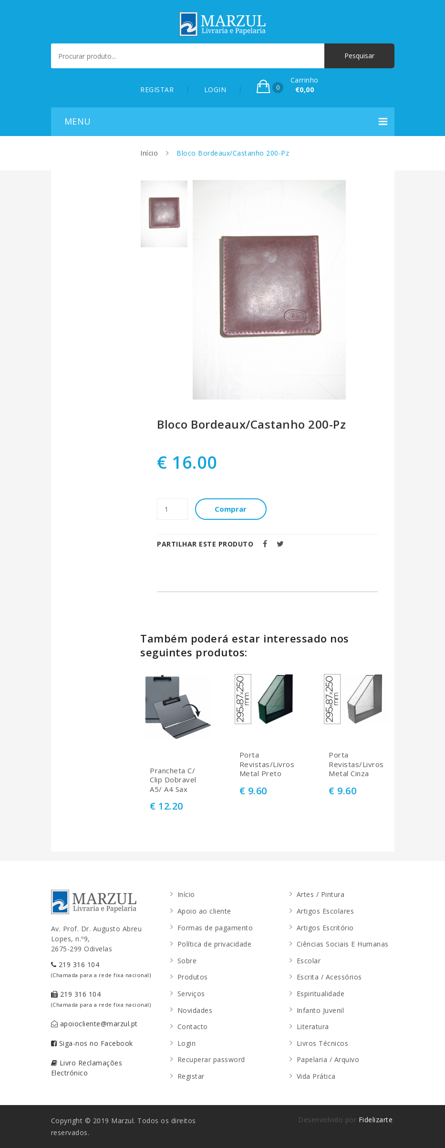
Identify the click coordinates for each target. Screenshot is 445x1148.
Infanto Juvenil (320, 1010)
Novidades (195, 1010)
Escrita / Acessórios (329, 976)
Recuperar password (211, 1059)
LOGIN (215, 89)
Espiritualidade (321, 993)
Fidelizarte (376, 1119)
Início (149, 153)
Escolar (309, 960)
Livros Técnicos (323, 1043)
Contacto (192, 1026)
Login (186, 1043)
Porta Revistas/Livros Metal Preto (267, 764)
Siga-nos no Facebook (92, 1043)
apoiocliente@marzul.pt (94, 1023)
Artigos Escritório (325, 927)
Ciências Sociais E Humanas (343, 943)
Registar (191, 1076)
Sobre (187, 960)
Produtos (192, 976)
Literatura (313, 1026)
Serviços (191, 993)
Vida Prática (316, 1076)
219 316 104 (101, 969)
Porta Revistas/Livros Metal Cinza (356, 764)
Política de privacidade (214, 943)
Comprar (231, 509)
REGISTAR (157, 89)
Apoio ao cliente (204, 911)
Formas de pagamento (215, 927)
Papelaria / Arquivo (328, 1059)
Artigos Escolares (325, 911)
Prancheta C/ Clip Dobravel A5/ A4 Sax (173, 780)
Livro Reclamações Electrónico (87, 1067)
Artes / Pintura (321, 894)
